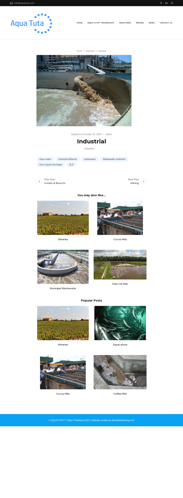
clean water (45, 159)
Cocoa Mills (120, 239)
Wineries (63, 239)
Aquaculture (120, 344)
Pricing (140, 23)
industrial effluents (67, 159)
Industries (125, 23)
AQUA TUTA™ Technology (100, 23)
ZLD (71, 164)
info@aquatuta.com (24, 3)
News (152, 23)
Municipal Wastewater (63, 288)
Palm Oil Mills (120, 283)
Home (79, 23)
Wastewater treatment (114, 159)
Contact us (166, 23)
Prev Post (50, 181)
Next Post (137, 181)
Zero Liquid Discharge (50, 164)
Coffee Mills (120, 393)
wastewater (90, 159)
